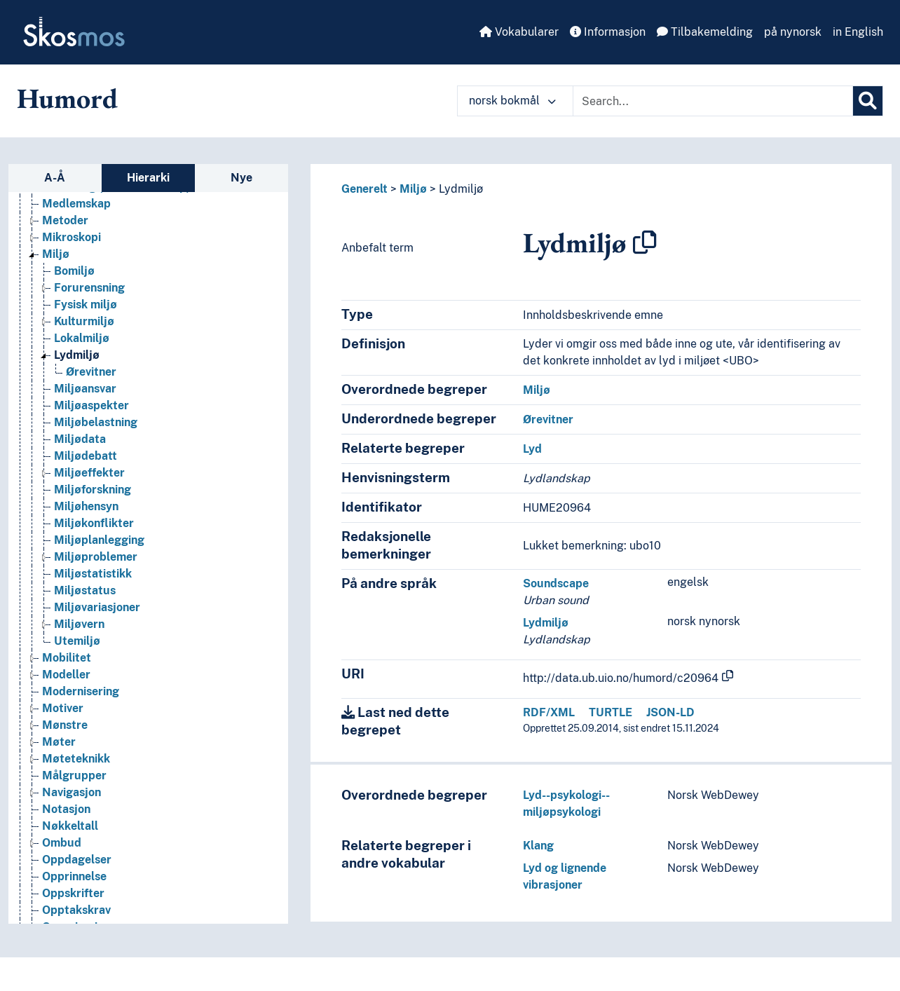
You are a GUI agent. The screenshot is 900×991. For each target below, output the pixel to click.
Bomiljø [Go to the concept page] (74, 286)
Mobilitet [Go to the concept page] (66, 673)
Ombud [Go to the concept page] (61, 858)
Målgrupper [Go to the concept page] (74, 791)
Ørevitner (548, 419)
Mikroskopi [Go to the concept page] (71, 252)
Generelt (364, 189)
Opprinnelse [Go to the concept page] (74, 891)
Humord (67, 98)
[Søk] (867, 101)
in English (858, 32)
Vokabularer (519, 32)
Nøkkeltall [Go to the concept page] (70, 841)
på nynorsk (792, 32)
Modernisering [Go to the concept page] (80, 706)
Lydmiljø (461, 189)
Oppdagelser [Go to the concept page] (76, 875)
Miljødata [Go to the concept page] (80, 454)
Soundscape (556, 583)
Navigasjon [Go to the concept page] (71, 807)
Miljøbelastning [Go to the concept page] (95, 437)
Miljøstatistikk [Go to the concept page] (93, 589)
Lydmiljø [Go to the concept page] (77, 370)
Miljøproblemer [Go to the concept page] (95, 572)
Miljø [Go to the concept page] (55, 269)
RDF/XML (549, 712)
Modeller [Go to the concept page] (66, 690)
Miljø (413, 189)
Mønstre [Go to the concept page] (65, 740)
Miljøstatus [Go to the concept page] (85, 606)
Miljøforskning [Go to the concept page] (92, 505)
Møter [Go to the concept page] (59, 757)
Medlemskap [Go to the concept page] (76, 219)
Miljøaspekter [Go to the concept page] (91, 421)
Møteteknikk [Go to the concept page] (76, 774)
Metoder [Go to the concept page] (65, 235)
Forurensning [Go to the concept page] (89, 303)
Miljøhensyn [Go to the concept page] (86, 521)
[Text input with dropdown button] (713, 101)
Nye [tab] (241, 177)
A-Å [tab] (54, 177)
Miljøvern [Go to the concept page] (79, 639)
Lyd (532, 449)
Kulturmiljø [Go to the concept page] (84, 336)
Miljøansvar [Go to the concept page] (85, 404)
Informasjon (608, 32)
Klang (538, 845)
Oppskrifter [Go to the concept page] (73, 908)
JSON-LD (670, 712)
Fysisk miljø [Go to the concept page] (85, 320)
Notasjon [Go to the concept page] (66, 824)
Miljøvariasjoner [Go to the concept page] (97, 622)
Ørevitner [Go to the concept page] (91, 387)
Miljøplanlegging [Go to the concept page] (99, 555)
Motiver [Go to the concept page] (62, 723)
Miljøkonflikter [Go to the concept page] (94, 538)
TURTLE (610, 712)
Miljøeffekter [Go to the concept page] (89, 488)
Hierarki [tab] (148, 177)
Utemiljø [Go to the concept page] (77, 656)
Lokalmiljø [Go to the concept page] (81, 353)
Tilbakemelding (705, 32)
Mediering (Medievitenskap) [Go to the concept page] (116, 202)
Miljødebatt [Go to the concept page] (85, 471)
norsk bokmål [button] (512, 100)
